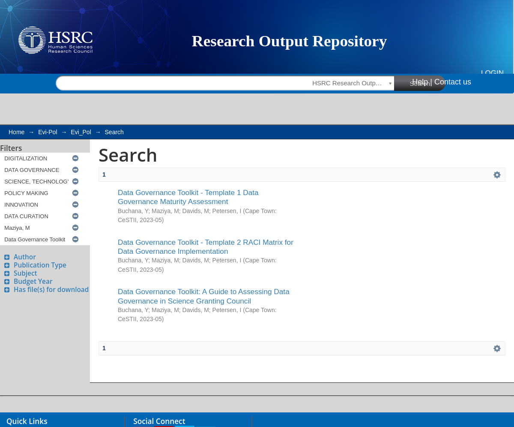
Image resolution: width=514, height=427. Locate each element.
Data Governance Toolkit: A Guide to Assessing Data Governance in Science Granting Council (204, 296)
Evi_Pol (81, 132)
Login (492, 73)
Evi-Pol (47, 132)
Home (16, 132)
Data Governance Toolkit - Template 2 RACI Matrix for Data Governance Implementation (205, 247)
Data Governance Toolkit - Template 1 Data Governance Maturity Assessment (188, 197)
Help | (422, 82)
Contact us (452, 82)
